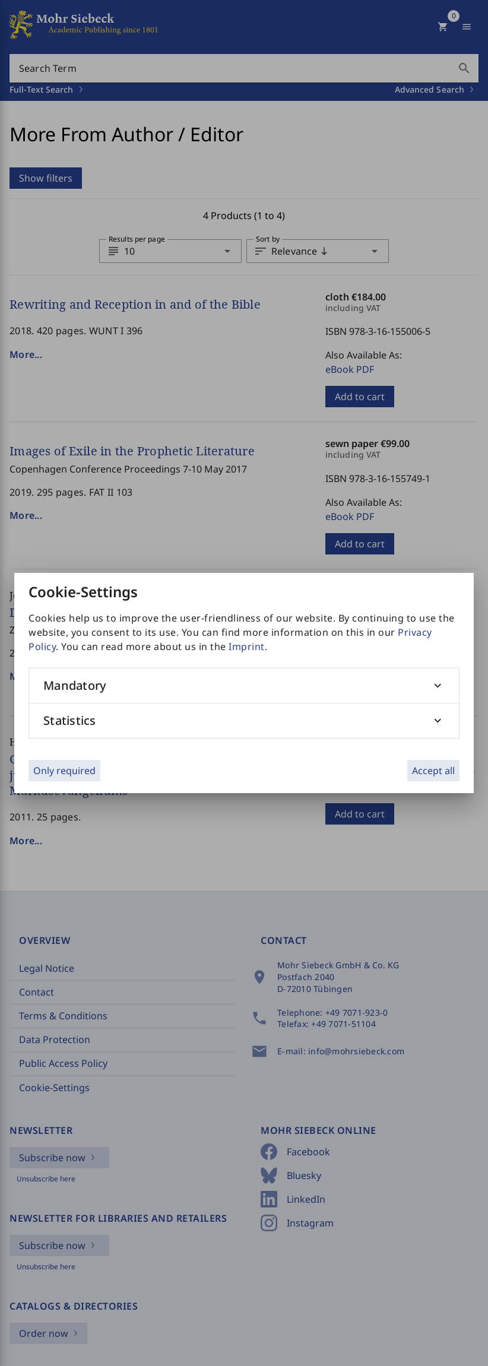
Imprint (247, 646)
